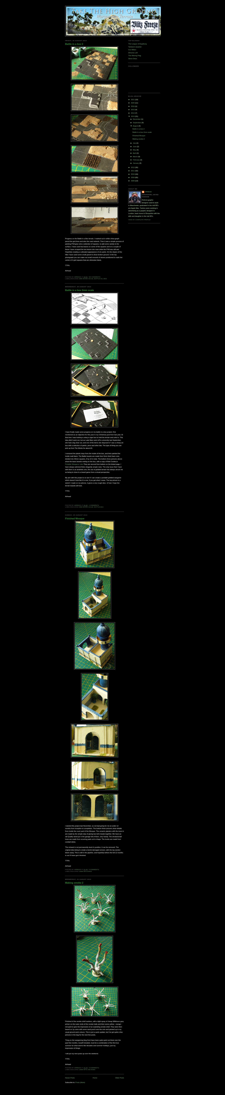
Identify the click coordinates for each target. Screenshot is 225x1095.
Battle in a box (100, 278)
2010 (133, 174)
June (135, 146)
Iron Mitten (132, 50)
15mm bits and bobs (87, 1069)
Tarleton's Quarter (135, 47)
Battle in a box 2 (74, 44)
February (136, 160)
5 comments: (94, 869)
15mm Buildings (85, 871)
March (135, 156)
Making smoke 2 (74, 882)
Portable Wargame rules (74, 464)
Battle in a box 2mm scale (79, 290)
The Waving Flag (134, 55)
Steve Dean (132, 58)
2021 (133, 99)
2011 (133, 171)
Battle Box (99, 507)
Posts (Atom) (80, 1082)
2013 (133, 116)
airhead (148, 192)
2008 (133, 181)
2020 (133, 103)
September (137, 122)
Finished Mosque (74, 518)
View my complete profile (139, 219)
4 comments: (94, 505)
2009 (133, 177)
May (134, 150)
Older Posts (119, 1078)
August (135, 126)
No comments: (95, 277)
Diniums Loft (133, 53)
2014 (133, 113)
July (134, 143)
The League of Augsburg (137, 44)
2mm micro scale (86, 278)
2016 (133, 106)
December (137, 119)
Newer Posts (70, 1078)
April (135, 153)
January (136, 163)
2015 (133, 109)
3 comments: (94, 1068)
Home (95, 1078)
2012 (133, 167)
